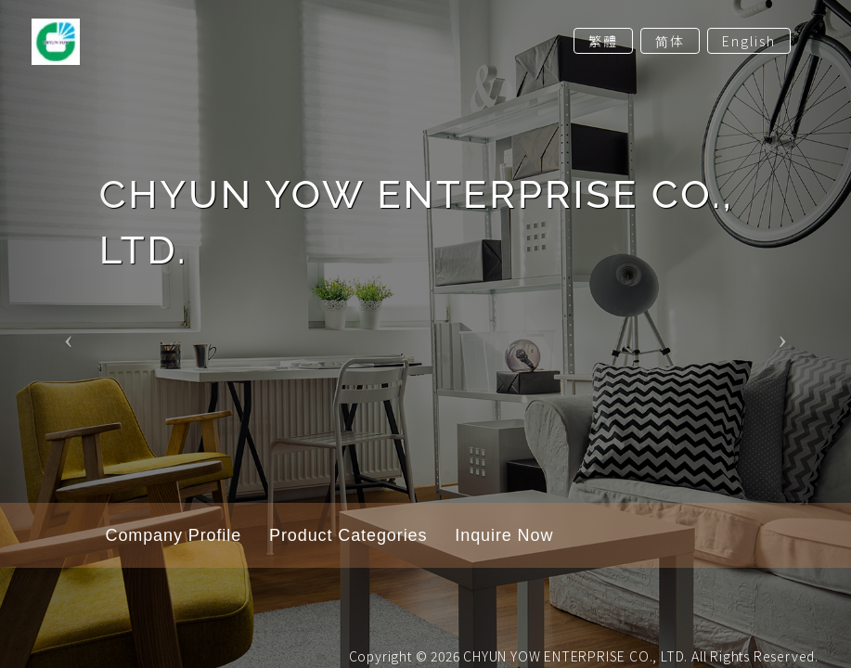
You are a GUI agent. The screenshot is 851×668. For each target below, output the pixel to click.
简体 (670, 41)
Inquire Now (504, 535)
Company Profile (174, 535)
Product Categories (348, 535)
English (749, 41)
